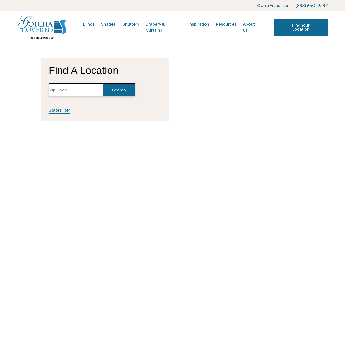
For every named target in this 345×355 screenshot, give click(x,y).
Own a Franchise (272, 5)
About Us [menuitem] (249, 27)
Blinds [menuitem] (89, 24)
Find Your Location (301, 27)
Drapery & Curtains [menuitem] (155, 27)
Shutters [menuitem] (130, 24)
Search (119, 89)
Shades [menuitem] (108, 24)
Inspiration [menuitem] (199, 24)
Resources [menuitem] (226, 24)
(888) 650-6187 (311, 5)
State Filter (59, 110)
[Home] (42, 27)
